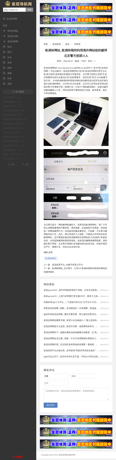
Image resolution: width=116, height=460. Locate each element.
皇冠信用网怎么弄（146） (13, 128)
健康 (7, 73)
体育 (7, 62)
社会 (7, 57)
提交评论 (51, 407)
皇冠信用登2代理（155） (13, 115)
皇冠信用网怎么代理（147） (14, 124)
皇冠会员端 (10, 36)
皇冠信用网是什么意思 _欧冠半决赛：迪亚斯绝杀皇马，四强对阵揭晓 (76, 326)
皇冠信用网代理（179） (12, 102)
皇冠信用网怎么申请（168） (14, 111)
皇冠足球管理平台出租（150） (15, 119)
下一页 (25, 164)
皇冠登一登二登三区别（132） (15, 154)
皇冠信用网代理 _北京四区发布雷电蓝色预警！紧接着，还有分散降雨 (76, 344)
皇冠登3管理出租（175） (13, 106)
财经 (7, 68)
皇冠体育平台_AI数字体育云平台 (67, 265)
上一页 (11, 164)
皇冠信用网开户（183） (12, 97)
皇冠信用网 (10, 41)
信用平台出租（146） (11, 132)
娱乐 (7, 52)
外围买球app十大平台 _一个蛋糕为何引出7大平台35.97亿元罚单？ (74, 302)
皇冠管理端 (10, 31)
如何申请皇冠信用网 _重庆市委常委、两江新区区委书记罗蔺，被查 (75, 314)
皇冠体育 (56, 44)
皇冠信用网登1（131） (12, 159)
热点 (7, 47)
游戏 (7, 84)
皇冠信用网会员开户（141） (14, 137)
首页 (5, 25)
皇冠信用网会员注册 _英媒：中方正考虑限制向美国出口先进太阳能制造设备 (79, 338)
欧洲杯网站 (50, 258)
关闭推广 (19, 457)
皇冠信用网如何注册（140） (14, 141)
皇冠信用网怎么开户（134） (14, 146)
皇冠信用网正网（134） (12, 150)
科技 (7, 78)
